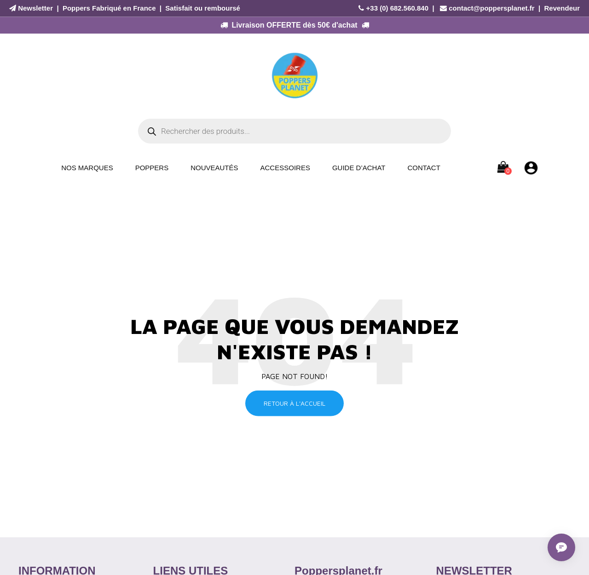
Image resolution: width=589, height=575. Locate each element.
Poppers (152, 168)
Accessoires (285, 168)
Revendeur (562, 8)
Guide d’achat (359, 168)
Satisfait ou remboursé (202, 8)
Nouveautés (214, 168)
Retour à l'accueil (294, 403)
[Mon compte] (531, 167)
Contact (423, 168)
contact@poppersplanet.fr (491, 8)
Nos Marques (87, 168)
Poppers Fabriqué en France (109, 8)
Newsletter (35, 8)
